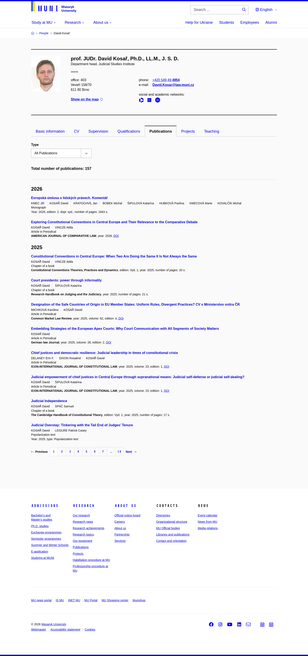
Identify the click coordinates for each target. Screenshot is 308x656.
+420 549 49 (166, 80)
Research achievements (88, 528)
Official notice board (127, 515)
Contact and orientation (171, 540)
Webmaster (38, 629)
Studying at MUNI (42, 558)
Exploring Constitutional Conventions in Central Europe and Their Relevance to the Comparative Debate (114, 222)
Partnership (122, 534)
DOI (116, 236)
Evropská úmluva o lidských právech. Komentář (69, 198)
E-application (39, 551)
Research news (83, 521)
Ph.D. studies (40, 526)
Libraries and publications (173, 534)
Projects (188, 131)
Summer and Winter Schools (49, 545)
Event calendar (207, 515)
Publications (160, 131)
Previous (39, 451)
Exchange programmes (46, 532)
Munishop (139, 600)
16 (119, 451)
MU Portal (90, 600)
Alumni (271, 22)
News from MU (207, 521)
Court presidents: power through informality (66, 280)
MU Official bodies (168, 528)
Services (120, 540)
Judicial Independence (49, 401)
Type (35, 145)
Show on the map (87, 99)
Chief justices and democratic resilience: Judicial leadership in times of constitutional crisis (104, 353)
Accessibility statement (65, 629)
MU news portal (41, 600)
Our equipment (82, 540)
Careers (120, 521)
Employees (249, 22)
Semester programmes (46, 538)
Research (84, 505)
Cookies (90, 629)
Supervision (98, 131)
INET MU (74, 600)
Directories (163, 515)
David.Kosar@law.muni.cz (173, 85)
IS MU (60, 600)
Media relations (208, 528)
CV (76, 131)
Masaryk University (53, 624)
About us (125, 505)
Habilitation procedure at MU (91, 560)
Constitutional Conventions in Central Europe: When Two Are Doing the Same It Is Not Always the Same (114, 256)
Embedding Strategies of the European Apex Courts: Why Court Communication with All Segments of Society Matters (125, 328)
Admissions (44, 505)
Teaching (211, 131)
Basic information (50, 131)
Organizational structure (171, 521)
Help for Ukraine (199, 22)
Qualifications (128, 131)
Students (226, 22)
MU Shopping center (115, 600)
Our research (81, 515)
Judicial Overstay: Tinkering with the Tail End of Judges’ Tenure (82, 425)
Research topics (83, 534)
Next (131, 451)
